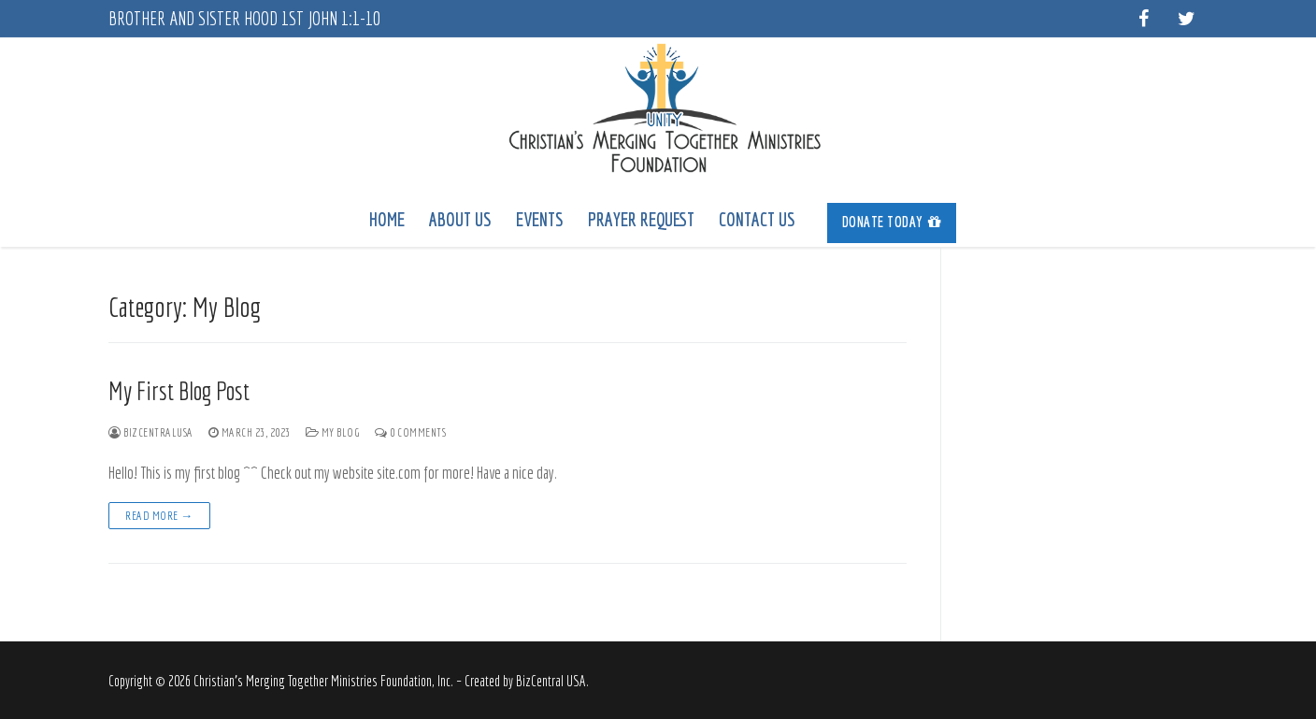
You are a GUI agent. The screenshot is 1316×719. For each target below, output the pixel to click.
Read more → (159, 516)
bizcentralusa (150, 432)
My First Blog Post (179, 390)
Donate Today (892, 221)
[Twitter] (1186, 18)
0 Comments (410, 432)
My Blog (333, 432)
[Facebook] (1143, 18)
